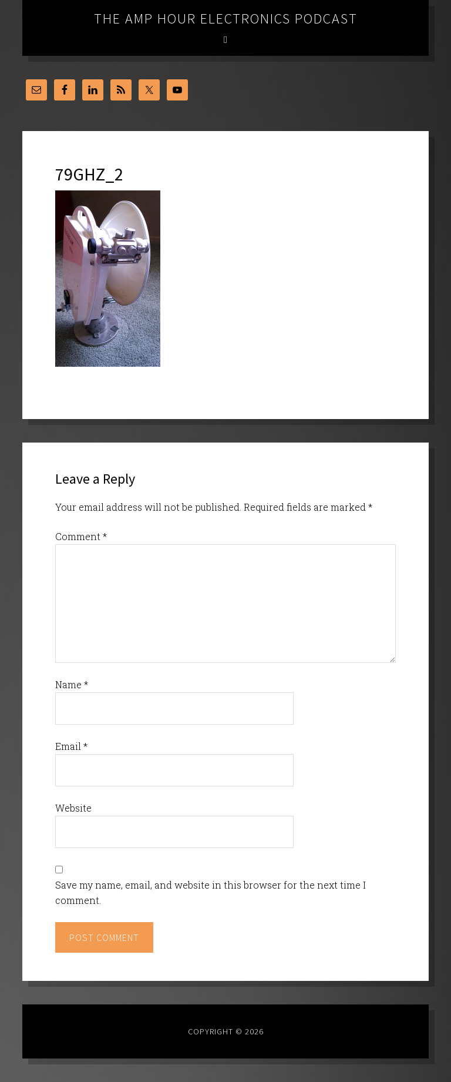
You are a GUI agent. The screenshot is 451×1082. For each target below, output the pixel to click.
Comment (81, 536)
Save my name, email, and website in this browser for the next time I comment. (210, 892)
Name (71, 684)
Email (71, 746)
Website (73, 808)
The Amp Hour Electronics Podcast (226, 18)
